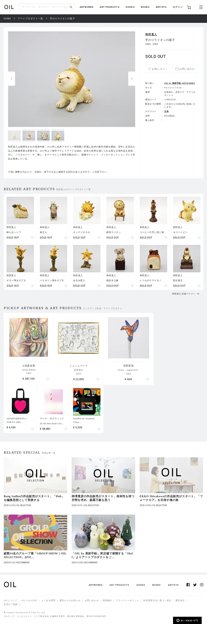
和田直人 (151, 34)
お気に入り (159, 69)
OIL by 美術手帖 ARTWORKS (179, 83)
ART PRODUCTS (109, 7)
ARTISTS (161, 7)
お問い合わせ (187, 69)
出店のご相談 (11, 604)
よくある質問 (48, 600)
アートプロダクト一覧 (30, 18)
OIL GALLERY (29, 600)
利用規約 (107, 600)
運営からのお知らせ (69, 600)
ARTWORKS (87, 7)
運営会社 (180, 600)
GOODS (130, 7)
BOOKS (145, 7)
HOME (7, 18)
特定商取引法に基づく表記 (157, 600)
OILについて (10, 600)
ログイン (178, 7)
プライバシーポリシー (127, 600)
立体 (166, 111)
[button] (131, 79)
